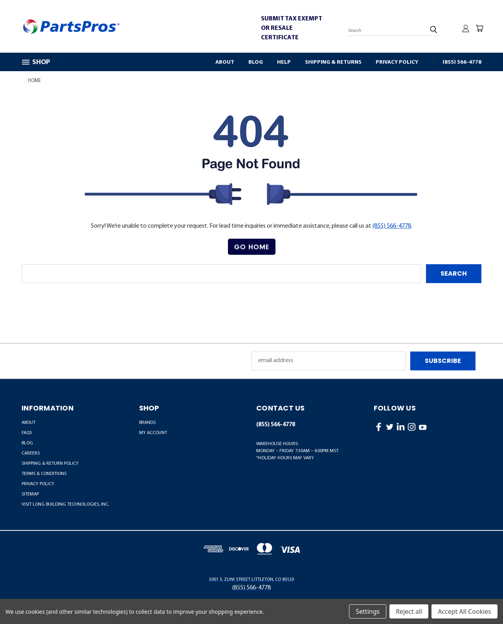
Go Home (251, 247)
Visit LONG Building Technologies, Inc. (65, 504)
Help (284, 62)
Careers (31, 453)
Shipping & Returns (333, 62)
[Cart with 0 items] (479, 28)
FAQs (27, 433)
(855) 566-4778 (461, 62)
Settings (368, 611)
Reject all (409, 611)
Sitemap (30, 494)
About (224, 62)
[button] (251, 246)
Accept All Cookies (464, 611)
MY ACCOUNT (153, 433)
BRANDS (147, 422)
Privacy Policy (397, 62)
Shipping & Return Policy (50, 463)
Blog (255, 62)
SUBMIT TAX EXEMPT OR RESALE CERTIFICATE (291, 28)
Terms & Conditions (44, 473)
